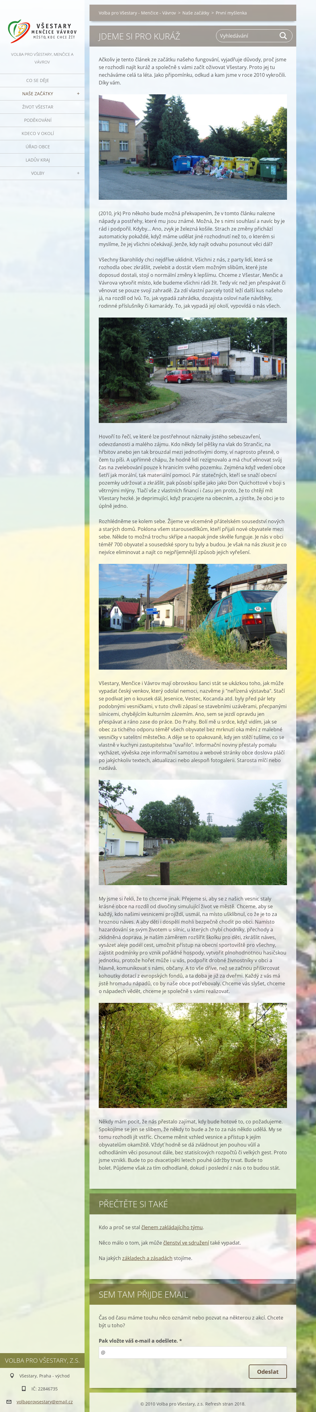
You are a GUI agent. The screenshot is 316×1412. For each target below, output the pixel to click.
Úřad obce (38, 147)
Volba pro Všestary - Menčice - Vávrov (137, 13)
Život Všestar (37, 107)
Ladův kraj (38, 160)
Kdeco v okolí (38, 133)
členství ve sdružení (186, 1242)
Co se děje (37, 80)
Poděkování (38, 120)
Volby (37, 173)
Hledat (284, 35)
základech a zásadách (147, 1258)
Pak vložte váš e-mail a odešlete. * (140, 1340)
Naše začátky (37, 93)
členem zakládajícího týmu (172, 1227)
